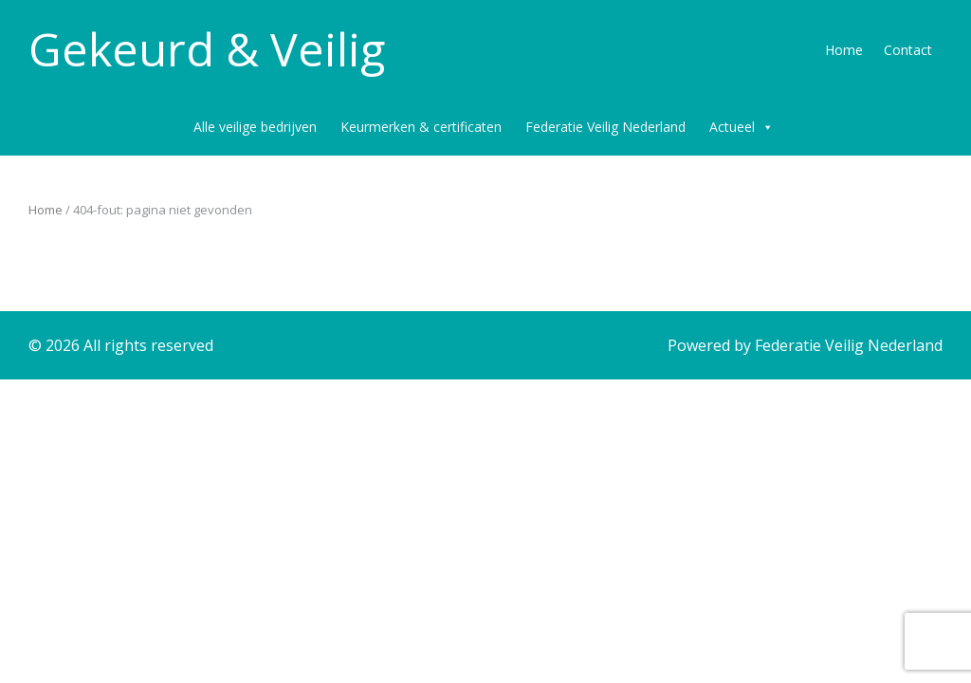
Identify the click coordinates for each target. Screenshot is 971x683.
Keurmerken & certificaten (421, 127)
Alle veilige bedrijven (255, 127)
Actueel (741, 127)
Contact (908, 50)
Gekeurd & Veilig (206, 49)
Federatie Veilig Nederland (605, 127)
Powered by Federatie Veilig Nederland (805, 345)
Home (844, 50)
